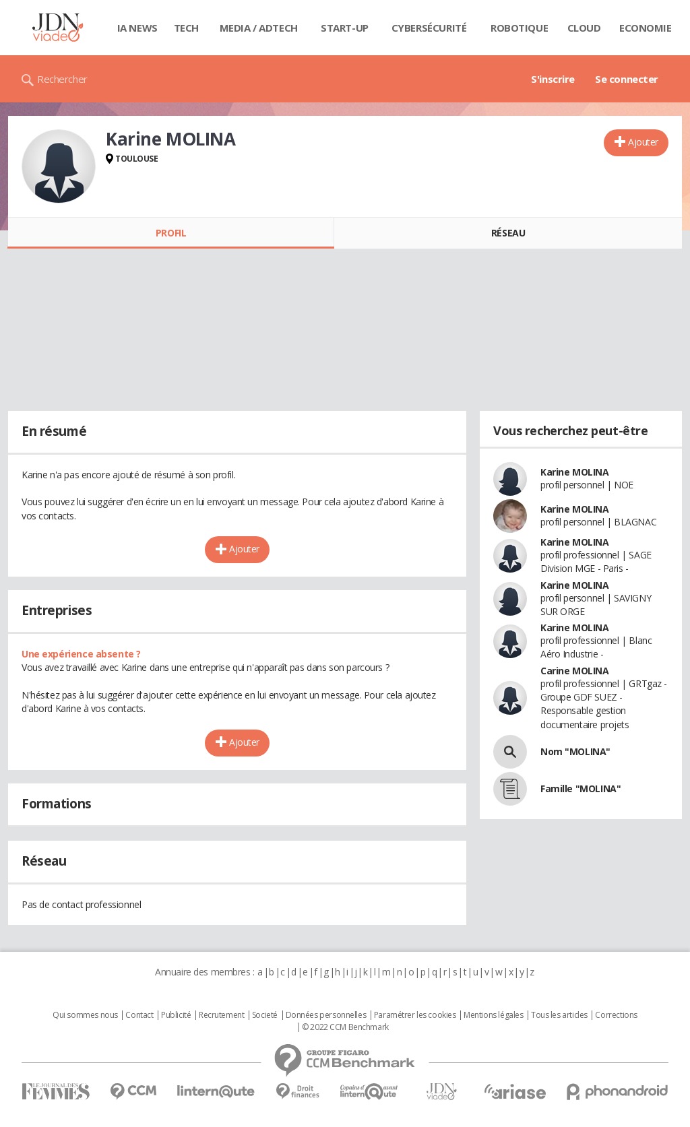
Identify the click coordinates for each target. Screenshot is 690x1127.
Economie (645, 27)
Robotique (519, 27)
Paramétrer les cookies (415, 1015)
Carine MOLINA (574, 670)
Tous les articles (559, 1015)
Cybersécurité (429, 27)
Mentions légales (493, 1015)
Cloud (584, 27)
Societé (265, 1015)
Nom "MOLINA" (575, 751)
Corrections (616, 1015)
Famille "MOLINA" (580, 788)
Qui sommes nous (85, 1015)
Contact (139, 1015)
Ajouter (643, 141)
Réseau (508, 232)
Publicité (176, 1015)
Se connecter (626, 79)
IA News (137, 27)
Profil (171, 232)
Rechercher (62, 79)
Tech (186, 27)
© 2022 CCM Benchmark (345, 1027)
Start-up (345, 27)
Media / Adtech (259, 27)
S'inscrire (553, 79)
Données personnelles (326, 1015)
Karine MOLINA (574, 471)
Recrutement (221, 1015)
